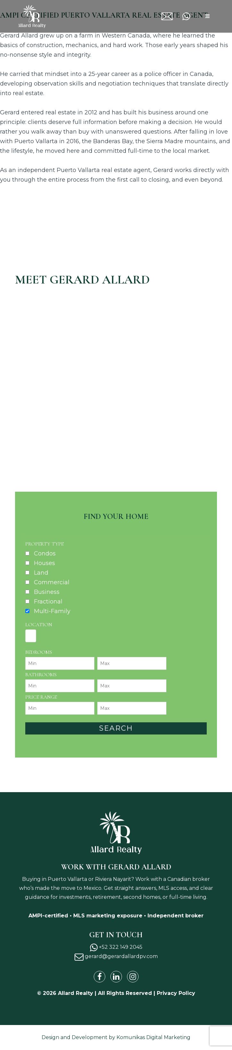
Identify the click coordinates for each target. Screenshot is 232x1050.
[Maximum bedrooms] (131, 663)
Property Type (44, 544)
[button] (207, 16)
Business (47, 591)
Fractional (48, 601)
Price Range (41, 697)
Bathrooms (41, 674)
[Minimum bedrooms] (59, 663)
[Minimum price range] (59, 708)
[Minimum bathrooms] (59, 685)
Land (41, 572)
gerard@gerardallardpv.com (174, 13)
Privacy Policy (176, 993)
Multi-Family (52, 611)
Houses (44, 563)
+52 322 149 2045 (191, 17)
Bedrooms (38, 652)
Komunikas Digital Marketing (153, 1037)
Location (38, 624)
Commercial (51, 582)
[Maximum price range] (131, 708)
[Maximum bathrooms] (131, 685)
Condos (45, 553)
